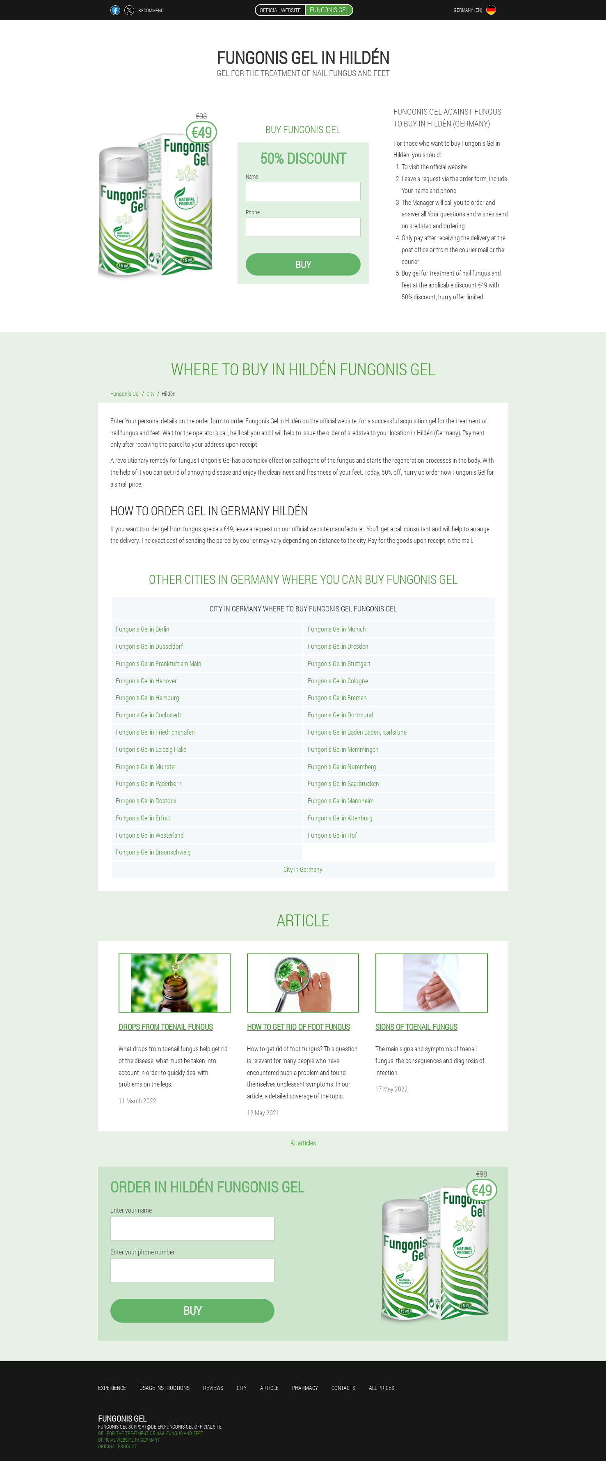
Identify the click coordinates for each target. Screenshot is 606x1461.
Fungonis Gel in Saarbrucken (343, 783)
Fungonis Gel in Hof (332, 835)
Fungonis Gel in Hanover (146, 680)
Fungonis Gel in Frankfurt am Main (158, 663)
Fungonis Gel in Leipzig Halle (151, 749)
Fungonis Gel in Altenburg (340, 817)
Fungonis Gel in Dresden (338, 646)
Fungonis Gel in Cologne (338, 680)
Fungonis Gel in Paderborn (149, 783)
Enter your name (131, 1210)
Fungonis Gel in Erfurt (143, 817)
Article (269, 1388)
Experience (112, 1388)
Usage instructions (164, 1388)
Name (252, 176)
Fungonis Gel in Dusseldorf (149, 646)
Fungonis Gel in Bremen (337, 697)
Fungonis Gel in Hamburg (147, 697)
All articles (303, 1142)
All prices (381, 1388)
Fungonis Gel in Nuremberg (342, 766)
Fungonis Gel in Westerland (150, 835)
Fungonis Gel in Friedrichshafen (155, 732)
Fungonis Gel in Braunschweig (153, 852)
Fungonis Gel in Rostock (146, 800)
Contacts (343, 1388)
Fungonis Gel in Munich (337, 629)
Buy (303, 264)
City (242, 1388)
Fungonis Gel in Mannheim (341, 800)
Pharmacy (305, 1388)
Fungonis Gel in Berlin (142, 629)
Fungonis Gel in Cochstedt (148, 714)
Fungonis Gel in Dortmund (340, 714)
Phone (253, 212)
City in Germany (303, 869)
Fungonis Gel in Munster (146, 766)
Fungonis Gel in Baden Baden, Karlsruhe (357, 732)
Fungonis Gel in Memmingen (343, 749)
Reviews (213, 1388)
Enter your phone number (142, 1252)
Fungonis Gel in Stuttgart (339, 663)
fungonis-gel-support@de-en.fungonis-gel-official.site (160, 1426)
